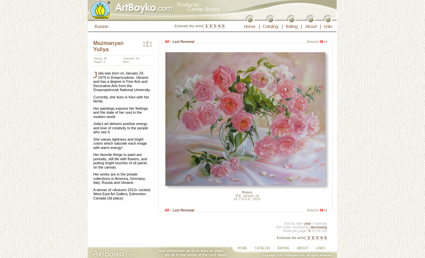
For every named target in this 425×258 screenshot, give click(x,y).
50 (318, 231)
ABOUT (302, 248)
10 (313, 231)
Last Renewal (183, 42)
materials (320, 223)
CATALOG (262, 248)
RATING (283, 248)
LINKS (320, 248)
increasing (300, 227)
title (299, 223)
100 (324, 231)
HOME (242, 248)
